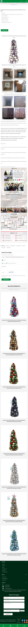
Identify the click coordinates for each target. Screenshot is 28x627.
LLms (18, 620)
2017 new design (12, 245)
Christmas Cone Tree (5, 128)
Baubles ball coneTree (11, 3)
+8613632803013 (7, 586)
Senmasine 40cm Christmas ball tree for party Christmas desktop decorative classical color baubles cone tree (14, 387)
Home (2, 3)
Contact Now (4, 30)
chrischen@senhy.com (8, 588)
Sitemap (18, 619)
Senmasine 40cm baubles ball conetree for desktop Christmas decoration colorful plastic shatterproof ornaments (14, 454)
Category (6, 3)
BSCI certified (19, 245)
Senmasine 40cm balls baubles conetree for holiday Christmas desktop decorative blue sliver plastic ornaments (14, 554)
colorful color (3, 247)
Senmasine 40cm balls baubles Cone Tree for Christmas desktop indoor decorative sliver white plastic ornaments (14, 488)
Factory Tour (4, 576)
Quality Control (4, 568)
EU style (23, 245)
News (3, 567)
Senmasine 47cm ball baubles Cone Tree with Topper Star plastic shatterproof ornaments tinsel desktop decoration (14, 521)
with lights (8, 247)
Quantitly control (4, 578)
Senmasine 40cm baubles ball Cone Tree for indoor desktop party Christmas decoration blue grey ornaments (14, 421)
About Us (3, 564)
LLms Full (18, 621)
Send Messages (6, 279)
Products (3, 565)
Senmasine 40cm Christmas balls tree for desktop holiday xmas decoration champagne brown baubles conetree (14, 354)
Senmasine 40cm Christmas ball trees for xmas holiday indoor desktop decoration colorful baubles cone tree (14, 321)
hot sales (7, 245)
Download (3, 570)
